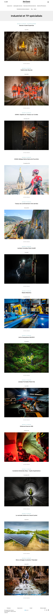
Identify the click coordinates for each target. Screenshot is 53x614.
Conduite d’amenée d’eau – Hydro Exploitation (26, 471)
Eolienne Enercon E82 (26, 426)
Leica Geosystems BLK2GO (26, 337)
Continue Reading (26, 63)
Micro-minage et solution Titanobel (26, 560)
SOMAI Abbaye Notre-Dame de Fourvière (26, 159)
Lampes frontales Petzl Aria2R (26, 248)
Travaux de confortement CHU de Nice (26, 203)
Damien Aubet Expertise (26, 25)
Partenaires (9, 608)
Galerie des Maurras (26, 70)
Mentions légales (43, 608)
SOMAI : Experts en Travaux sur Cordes (26, 114)
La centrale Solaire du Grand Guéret (26, 515)
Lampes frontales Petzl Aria (26, 381)
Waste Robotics (26, 292)
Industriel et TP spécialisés (21, 23)
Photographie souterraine (31, 23)
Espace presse (19, 608)
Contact (31, 608)
